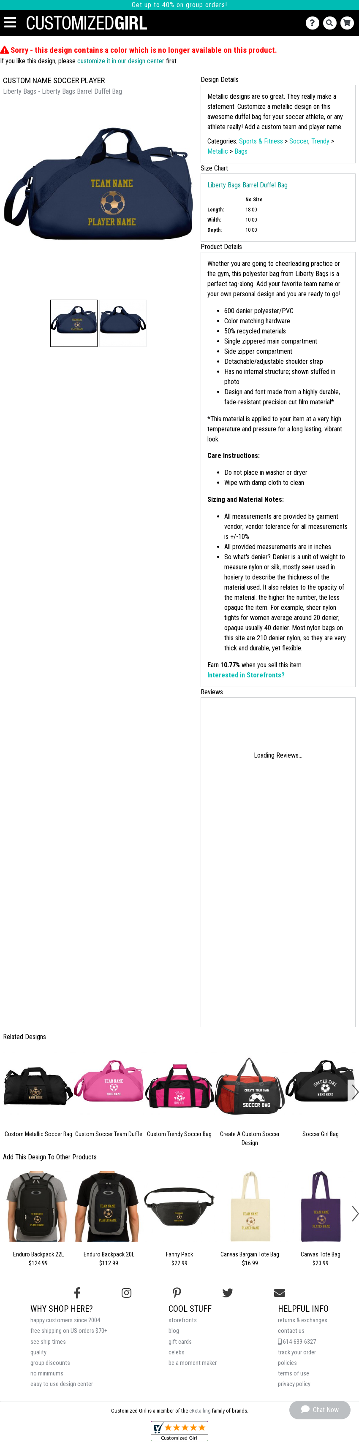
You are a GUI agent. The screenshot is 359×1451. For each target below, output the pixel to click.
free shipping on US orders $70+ (68, 1331)
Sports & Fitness (261, 141)
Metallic (217, 151)
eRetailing (200, 1411)
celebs (177, 1352)
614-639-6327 (297, 1341)
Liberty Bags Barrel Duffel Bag (247, 185)
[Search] (331, 23)
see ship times (48, 1341)
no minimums (46, 1373)
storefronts (183, 1320)
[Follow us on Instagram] (126, 1293)
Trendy (320, 141)
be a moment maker (193, 1363)
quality (38, 1352)
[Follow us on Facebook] (77, 1293)
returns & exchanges (302, 1320)
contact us (291, 1331)
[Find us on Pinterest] (177, 1293)
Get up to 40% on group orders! (179, 5)
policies (287, 1363)
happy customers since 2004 (65, 1320)
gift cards (180, 1341)
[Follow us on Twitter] (227, 1293)
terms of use (293, 1373)
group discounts (50, 1363)
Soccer (298, 141)
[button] (74, 323)
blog (174, 1331)
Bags (240, 151)
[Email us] (279, 1293)
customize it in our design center (120, 61)
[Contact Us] (314, 23)
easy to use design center (61, 1384)
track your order (297, 1352)
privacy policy (294, 1384)
